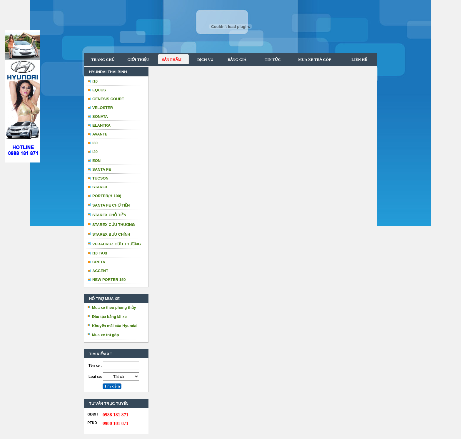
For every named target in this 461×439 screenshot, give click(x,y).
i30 (95, 143)
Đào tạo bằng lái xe (109, 316)
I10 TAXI (99, 253)
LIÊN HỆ (358, 59)
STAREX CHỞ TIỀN (109, 215)
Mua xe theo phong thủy (114, 307)
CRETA (98, 262)
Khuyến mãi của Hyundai (114, 326)
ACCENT (100, 271)
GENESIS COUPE (108, 99)
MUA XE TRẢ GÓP (312, 59)
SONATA (100, 116)
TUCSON (100, 178)
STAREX (100, 187)
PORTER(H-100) (106, 196)
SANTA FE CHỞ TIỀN (111, 205)
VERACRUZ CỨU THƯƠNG (116, 244)
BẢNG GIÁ (234, 59)
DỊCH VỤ (203, 59)
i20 (95, 152)
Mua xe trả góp (105, 335)
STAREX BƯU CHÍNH (111, 234)
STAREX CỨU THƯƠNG (113, 224)
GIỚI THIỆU (138, 59)
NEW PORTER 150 (109, 279)
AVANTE (100, 134)
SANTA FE (101, 169)
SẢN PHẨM (169, 59)
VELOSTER (102, 107)
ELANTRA (101, 125)
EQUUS (99, 90)
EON (96, 160)
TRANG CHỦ (103, 59)
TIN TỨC (269, 59)
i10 (95, 81)
